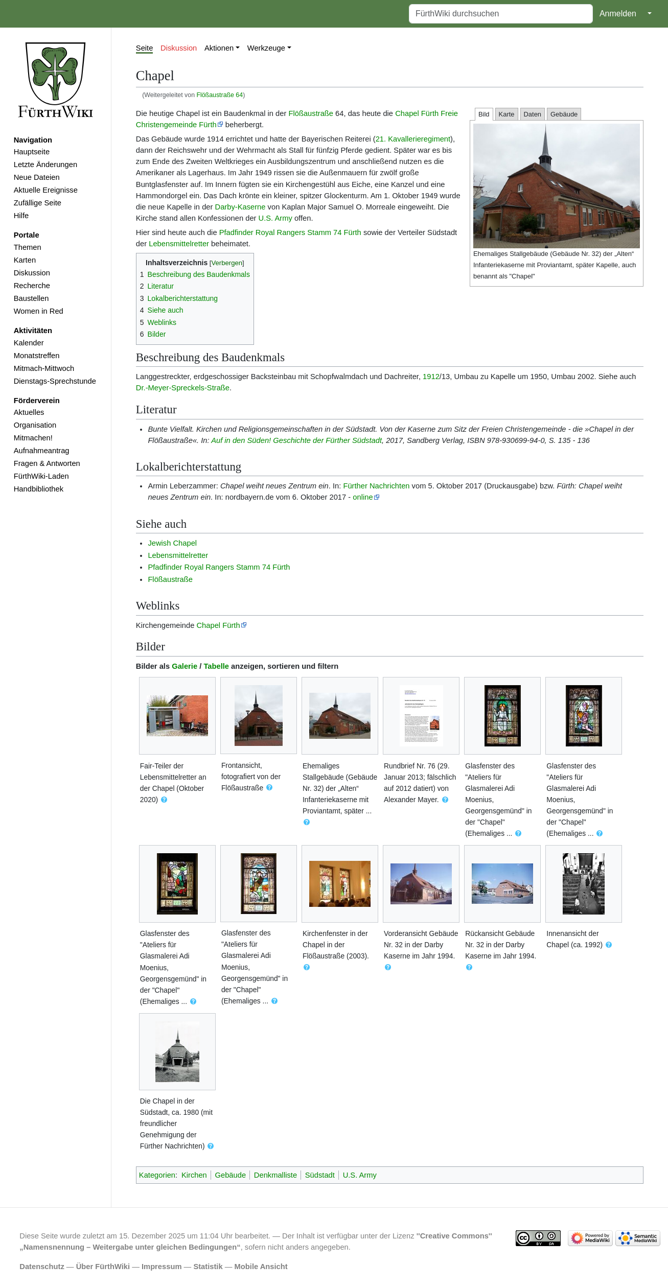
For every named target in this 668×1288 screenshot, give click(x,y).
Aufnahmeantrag (42, 451)
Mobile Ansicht (261, 1266)
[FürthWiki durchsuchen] (501, 14)
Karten (25, 260)
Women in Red (38, 311)
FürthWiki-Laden (41, 476)
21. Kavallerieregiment (413, 139)
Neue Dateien (37, 177)
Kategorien (157, 1175)
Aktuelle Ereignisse (46, 190)
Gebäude (564, 114)
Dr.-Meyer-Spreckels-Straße (182, 388)
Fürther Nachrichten (376, 486)
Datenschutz (41, 1266)
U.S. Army (275, 218)
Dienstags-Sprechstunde (55, 381)
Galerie (184, 666)
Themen (27, 247)
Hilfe (21, 216)
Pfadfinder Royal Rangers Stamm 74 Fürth (290, 232)
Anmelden (618, 13)
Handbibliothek (38, 489)
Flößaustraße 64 (219, 95)
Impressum (162, 1266)
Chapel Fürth (218, 625)
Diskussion (32, 273)
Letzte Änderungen (45, 164)
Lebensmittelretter (179, 244)
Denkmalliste (275, 1175)
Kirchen (194, 1175)
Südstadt (320, 1175)
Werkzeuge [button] (266, 48)
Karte (507, 114)
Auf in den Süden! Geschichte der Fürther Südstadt (296, 440)
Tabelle (216, 666)
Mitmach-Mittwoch (44, 368)
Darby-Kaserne (240, 207)
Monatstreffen (37, 356)
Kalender (29, 343)
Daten (533, 114)
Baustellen (31, 298)
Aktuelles (29, 412)
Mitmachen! (33, 438)
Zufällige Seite (37, 203)
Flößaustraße (310, 113)
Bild (484, 114)
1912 (431, 376)
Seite (144, 48)
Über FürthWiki (103, 1266)
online (363, 497)
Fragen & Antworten (47, 463)
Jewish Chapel (172, 543)
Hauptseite (32, 152)
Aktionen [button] (219, 48)
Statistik (207, 1266)
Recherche (32, 286)
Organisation (35, 425)
